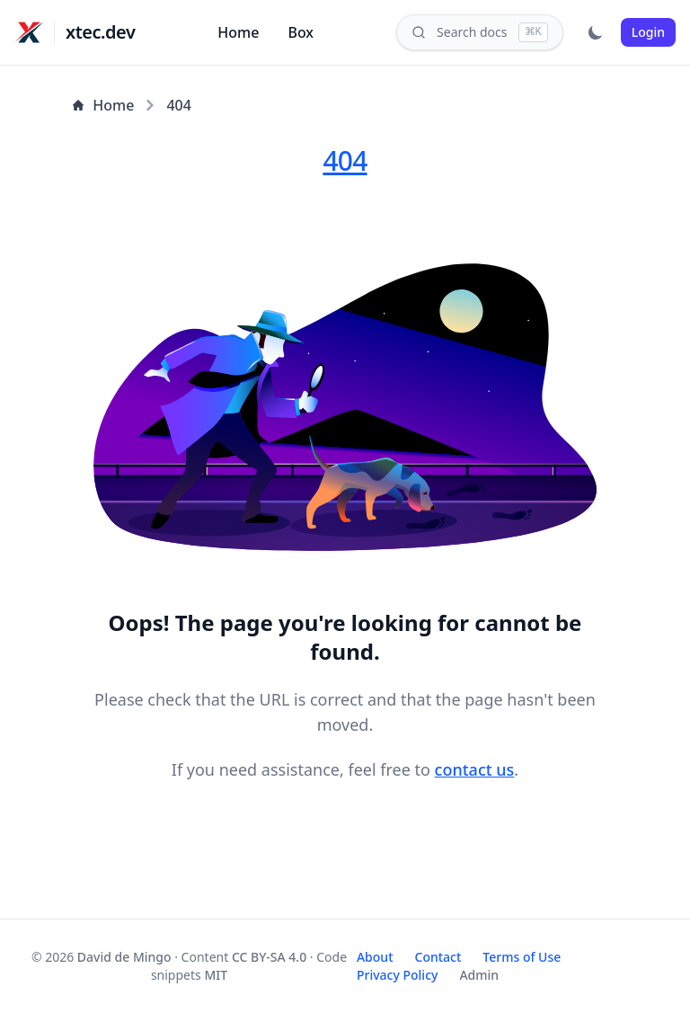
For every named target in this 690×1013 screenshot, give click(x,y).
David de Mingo (124, 956)
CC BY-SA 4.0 (269, 956)
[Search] (479, 32)
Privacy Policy (397, 974)
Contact (438, 956)
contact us (475, 769)
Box (301, 32)
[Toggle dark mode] (596, 32)
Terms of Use (521, 956)
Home (238, 32)
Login (648, 31)
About (375, 956)
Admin (479, 974)
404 (178, 105)
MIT (215, 974)
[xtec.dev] (28, 32)
